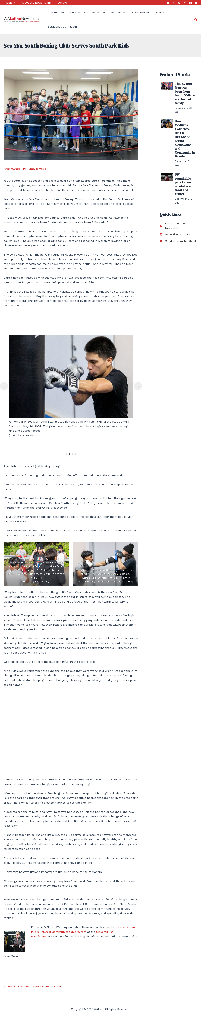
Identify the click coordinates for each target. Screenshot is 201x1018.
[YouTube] (196, 2)
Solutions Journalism (59, 26)
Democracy (74, 12)
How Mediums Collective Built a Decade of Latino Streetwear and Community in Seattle (185, 126)
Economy (93, 12)
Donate (57, 2)
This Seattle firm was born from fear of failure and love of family (184, 90)
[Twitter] (173, 2)
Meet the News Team (32, 2)
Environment (132, 12)
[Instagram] (179, 2)
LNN (8, 2)
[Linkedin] (190, 2)
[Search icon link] (195, 19)
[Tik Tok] (184, 2)
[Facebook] (168, 2)
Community (53, 12)
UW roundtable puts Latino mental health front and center (185, 163)
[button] (66, 454)
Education (111, 12)
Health (150, 12)
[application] (11, 2)
